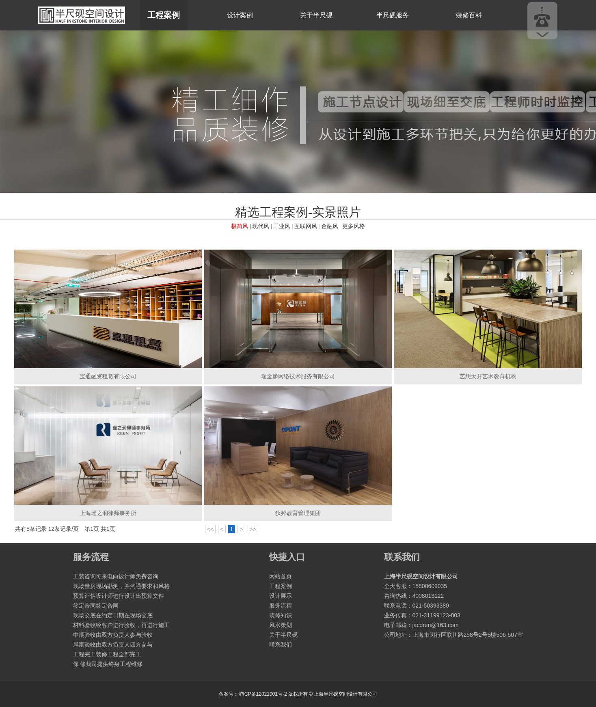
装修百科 (469, 15)
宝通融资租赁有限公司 (108, 376)
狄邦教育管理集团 (298, 513)
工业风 (281, 226)
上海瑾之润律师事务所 (108, 513)
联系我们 (280, 644)
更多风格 (353, 226)
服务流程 (280, 605)
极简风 (239, 226)
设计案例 (240, 15)
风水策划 (280, 625)
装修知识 (280, 615)
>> (253, 529)
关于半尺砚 (316, 15)
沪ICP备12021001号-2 (262, 694)
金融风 (329, 226)
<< (210, 529)
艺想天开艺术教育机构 (488, 376)
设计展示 (280, 596)
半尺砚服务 (392, 15)
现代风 (260, 226)
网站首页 (280, 576)
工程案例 (163, 15)
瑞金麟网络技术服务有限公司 (298, 376)
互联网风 (305, 226)
